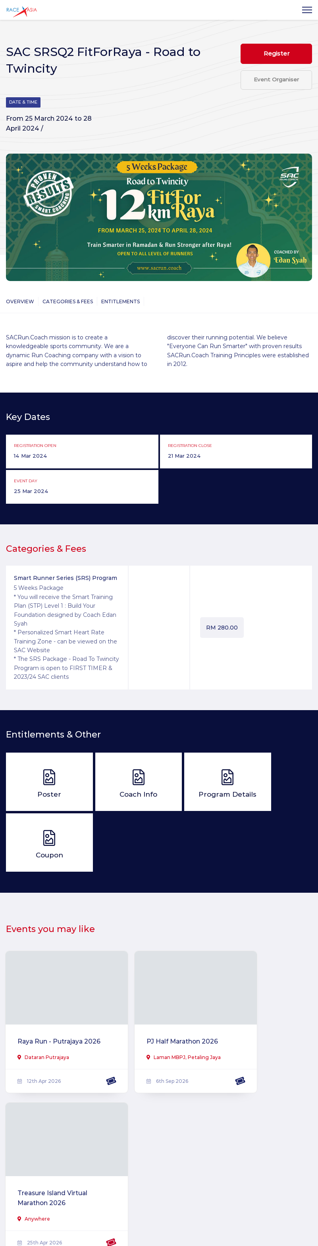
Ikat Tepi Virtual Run (47, 1149)
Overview (20, 302)
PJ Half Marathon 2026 (155, 985)
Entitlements (120, 302)
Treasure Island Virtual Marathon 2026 (259, 991)
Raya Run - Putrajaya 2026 (45, 985)
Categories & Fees (67, 302)
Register (276, 55)
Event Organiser (276, 90)
